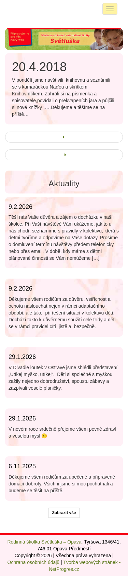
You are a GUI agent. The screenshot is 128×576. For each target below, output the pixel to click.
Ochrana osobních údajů (34, 562)
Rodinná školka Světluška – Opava (44, 542)
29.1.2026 (22, 356)
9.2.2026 (20, 206)
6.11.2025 (22, 466)
